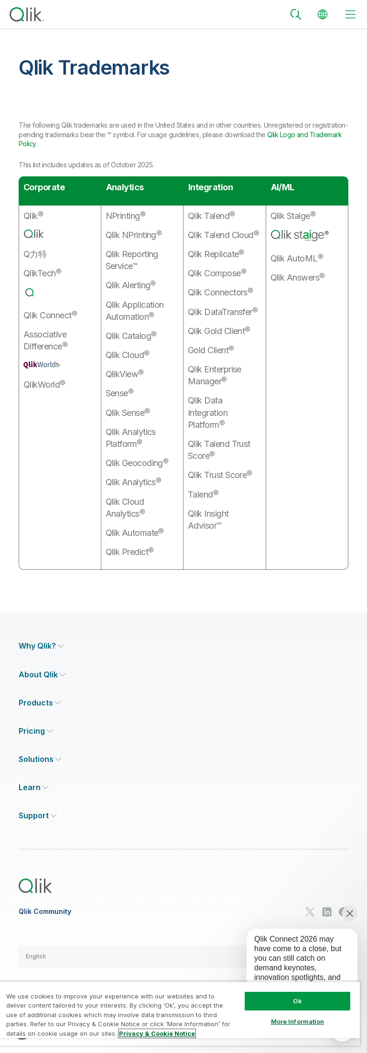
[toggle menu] (350, 14)
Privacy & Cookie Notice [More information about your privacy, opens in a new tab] (157, 1033)
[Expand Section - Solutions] (40, 759)
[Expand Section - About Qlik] (42, 674)
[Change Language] (322, 14)
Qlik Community (45, 911)
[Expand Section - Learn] (34, 787)
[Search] (296, 14)
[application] (295, 970)
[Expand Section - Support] (38, 815)
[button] (183, 956)
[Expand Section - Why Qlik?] (41, 646)
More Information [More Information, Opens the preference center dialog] (297, 1021)
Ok (297, 1001)
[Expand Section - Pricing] (36, 731)
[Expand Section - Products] (40, 702)
